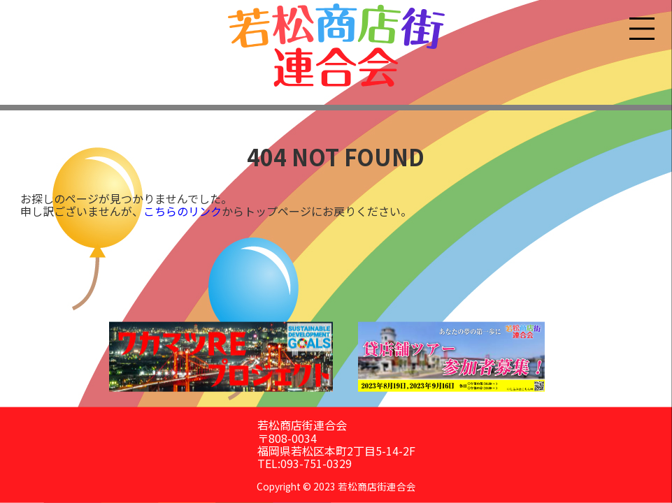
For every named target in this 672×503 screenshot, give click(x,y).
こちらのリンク (182, 211)
